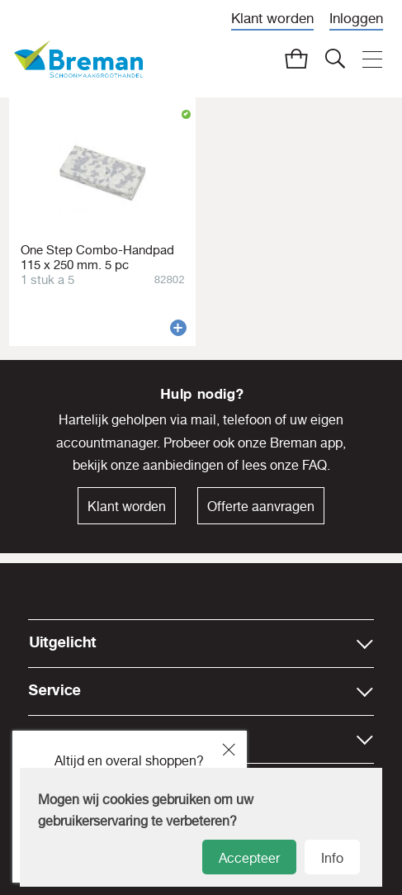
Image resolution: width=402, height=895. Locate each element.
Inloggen (356, 17)
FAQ (314, 464)
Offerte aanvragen (261, 506)
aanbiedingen (183, 464)
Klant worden (272, 17)
